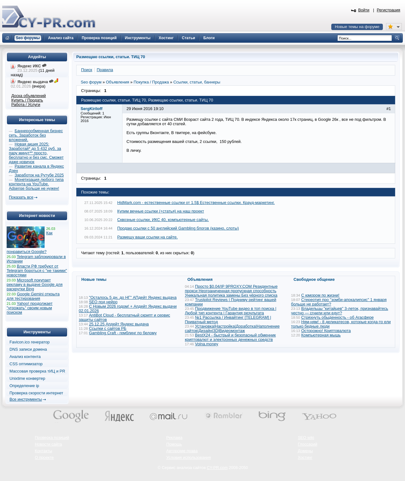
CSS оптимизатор (26, 364)
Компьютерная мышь (321, 335)
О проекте (44, 457)
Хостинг (305, 457)
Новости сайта (48, 444)
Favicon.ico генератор (29, 342)
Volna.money (206, 344)
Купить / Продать (27, 100)
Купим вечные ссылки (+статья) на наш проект (160, 211)
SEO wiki (306, 437)
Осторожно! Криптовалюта (326, 331)
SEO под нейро (103, 302)
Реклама (174, 437)
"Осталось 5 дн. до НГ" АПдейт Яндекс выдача (133, 297)
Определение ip (24, 386)
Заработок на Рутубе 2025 (39, 175)
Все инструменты (25, 399)
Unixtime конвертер (27, 378)
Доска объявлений (28, 96)
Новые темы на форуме (357, 27)
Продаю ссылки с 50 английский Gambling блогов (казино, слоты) (178, 228)
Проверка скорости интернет (36, 393)
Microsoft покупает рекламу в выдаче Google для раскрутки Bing (35, 284)
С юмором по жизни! (320, 295)
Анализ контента (25, 357)
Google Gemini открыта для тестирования (33, 296)
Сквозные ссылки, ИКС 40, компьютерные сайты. (163, 220)
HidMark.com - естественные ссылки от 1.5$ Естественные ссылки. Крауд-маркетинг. (196, 202)
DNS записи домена (28, 349)
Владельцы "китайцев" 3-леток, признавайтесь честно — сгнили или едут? (339, 310)
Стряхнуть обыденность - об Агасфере (337, 317)
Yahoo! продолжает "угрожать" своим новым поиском (30, 308)
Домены (305, 451)
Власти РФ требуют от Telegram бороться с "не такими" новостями (37, 270)
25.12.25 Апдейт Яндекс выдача (119, 324)
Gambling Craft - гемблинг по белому (123, 333)
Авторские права (182, 451)
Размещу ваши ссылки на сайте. (147, 237)
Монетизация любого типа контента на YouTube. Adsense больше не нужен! (36, 184)
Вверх (367, 459)
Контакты (43, 451)
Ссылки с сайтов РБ (107, 328)
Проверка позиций (52, 437)
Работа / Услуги (25, 104)
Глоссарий (307, 444)
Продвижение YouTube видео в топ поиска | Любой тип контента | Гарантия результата (230, 310)
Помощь (174, 444)
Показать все (21, 197)
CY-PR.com (217, 468)
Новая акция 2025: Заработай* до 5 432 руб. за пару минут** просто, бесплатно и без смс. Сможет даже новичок (36, 153)
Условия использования (188, 457)
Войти (364, 10)
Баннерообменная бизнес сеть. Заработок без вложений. (36, 135)
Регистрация (388, 10)
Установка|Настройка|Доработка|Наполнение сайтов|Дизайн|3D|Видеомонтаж (232, 328)
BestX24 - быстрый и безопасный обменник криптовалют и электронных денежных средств (230, 337)
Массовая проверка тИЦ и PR (37, 371)
